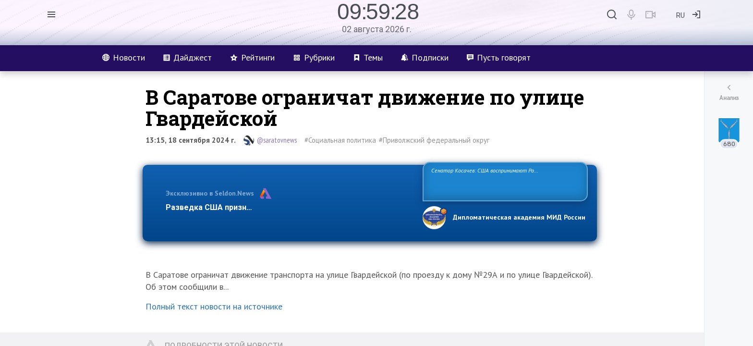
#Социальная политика (340, 140)
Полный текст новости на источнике (214, 306)
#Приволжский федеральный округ (434, 140)
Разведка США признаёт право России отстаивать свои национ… (289, 207)
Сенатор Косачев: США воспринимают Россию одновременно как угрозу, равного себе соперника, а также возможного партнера (503, 181)
